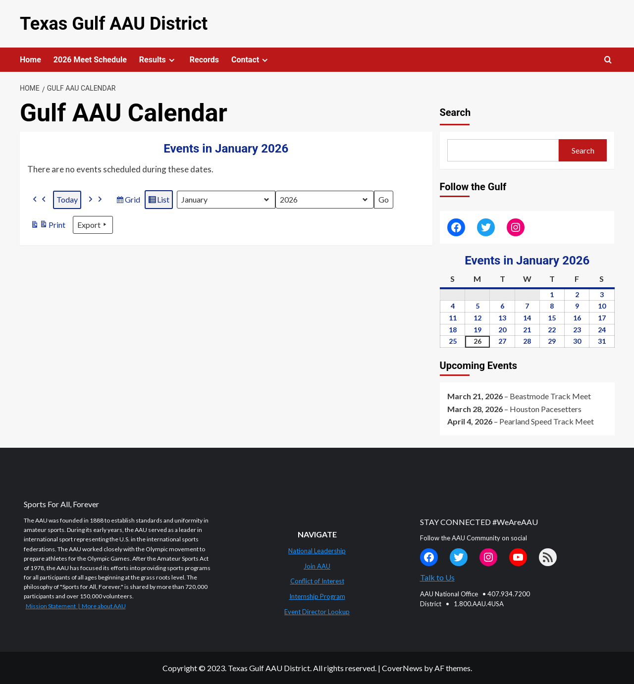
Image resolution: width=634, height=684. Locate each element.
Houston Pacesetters (545, 409)
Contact (250, 59)
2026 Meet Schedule (90, 59)
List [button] (158, 201)
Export (92, 224)
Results (158, 59)
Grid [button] (127, 201)
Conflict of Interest (317, 581)
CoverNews (402, 668)
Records (204, 59)
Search (455, 112)
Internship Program (317, 596)
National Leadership (317, 551)
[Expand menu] (171, 60)
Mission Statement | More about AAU (76, 606)
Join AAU (317, 566)
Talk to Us (437, 577)
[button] (39, 200)
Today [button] (67, 199)
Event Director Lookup (317, 612)
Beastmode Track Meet (550, 396)
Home (30, 59)
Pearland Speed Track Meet (546, 421)
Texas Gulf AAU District (114, 23)
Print (47, 226)
